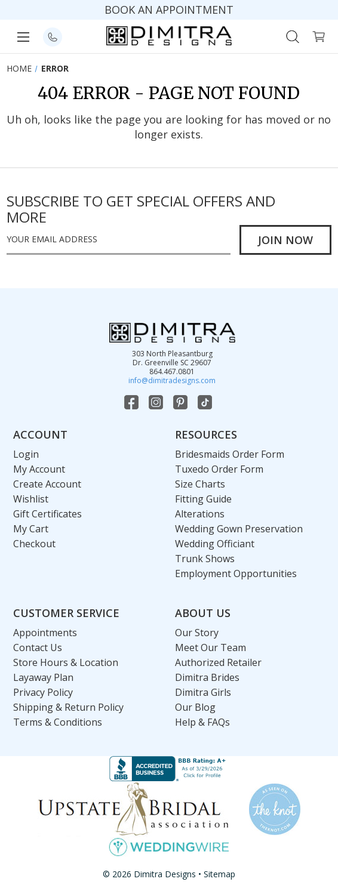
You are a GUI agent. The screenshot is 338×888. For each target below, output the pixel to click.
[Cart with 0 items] (318, 35)
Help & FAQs (202, 722)
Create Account (47, 484)
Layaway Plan (43, 677)
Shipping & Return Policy (68, 707)
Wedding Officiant (214, 543)
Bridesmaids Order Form (229, 454)
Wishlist (30, 498)
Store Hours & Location (65, 662)
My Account (39, 469)
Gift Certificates (47, 513)
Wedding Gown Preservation (239, 528)
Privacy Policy (43, 692)
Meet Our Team (210, 647)
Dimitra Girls (203, 692)
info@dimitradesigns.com (172, 380)
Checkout (34, 543)
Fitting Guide (203, 498)
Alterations (200, 513)
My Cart (30, 528)
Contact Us (37, 647)
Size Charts (200, 484)
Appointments (45, 632)
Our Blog (195, 707)
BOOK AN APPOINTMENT (169, 9)
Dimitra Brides (207, 677)
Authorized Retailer (218, 662)
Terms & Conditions (57, 722)
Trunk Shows (205, 558)
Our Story (197, 632)
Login (26, 454)
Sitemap (219, 874)
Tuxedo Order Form (219, 469)
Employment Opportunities (236, 573)
